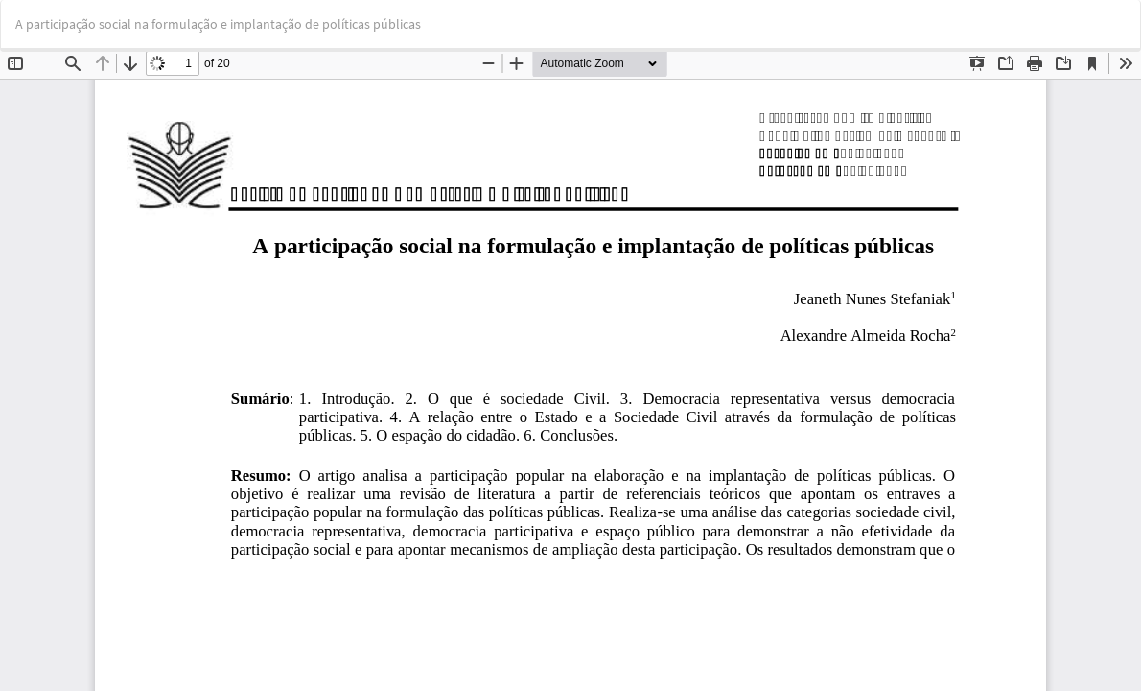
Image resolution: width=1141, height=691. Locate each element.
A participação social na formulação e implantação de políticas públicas (218, 24)
